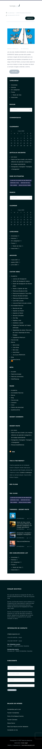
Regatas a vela (17, 320)
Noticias (13, 87)
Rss (13, 451)
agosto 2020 (14, 262)
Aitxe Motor (16, 352)
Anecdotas (14, 85)
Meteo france (11, 723)
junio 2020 (14, 264)
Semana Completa (18, 315)
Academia (14, 276)
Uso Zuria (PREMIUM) (19, 354)
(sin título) (14, 157)
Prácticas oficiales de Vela (20, 291)
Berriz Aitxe (16, 345)
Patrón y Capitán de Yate (20, 288)
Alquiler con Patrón (18, 310)
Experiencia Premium (19, 337)
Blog (12, 357)
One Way (15, 318)
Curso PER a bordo (18, 300)
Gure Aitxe (16, 347)
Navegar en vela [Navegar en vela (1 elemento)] (25, 182)
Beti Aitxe (15, 349)
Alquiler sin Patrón (18, 313)
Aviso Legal (24, 743)
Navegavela (26, 48)
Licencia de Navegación (19, 278)
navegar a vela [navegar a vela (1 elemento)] (14, 182)
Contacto (30, 18)
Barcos (13, 342)
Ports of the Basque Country (15, 716)
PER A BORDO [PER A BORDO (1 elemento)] (13, 185)
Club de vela (14, 340)
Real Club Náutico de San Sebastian (17, 726)
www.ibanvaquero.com (28, 745)
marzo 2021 (14, 259)
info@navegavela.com (13, 634)
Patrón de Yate (17, 95)
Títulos (13, 92)
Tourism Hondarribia (13, 712)
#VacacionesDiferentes (17, 444)
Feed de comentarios (17, 376)
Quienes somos (15, 409)
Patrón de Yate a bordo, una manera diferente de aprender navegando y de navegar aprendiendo (21, 162)
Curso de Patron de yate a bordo (22, 303)
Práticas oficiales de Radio (20, 295)
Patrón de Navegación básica (21, 281)
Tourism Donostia (12, 719)
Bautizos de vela (17, 308)
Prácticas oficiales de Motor (20, 298)
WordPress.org (15, 379)
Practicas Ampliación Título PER (22, 293)
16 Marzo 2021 (15, 48)
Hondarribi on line (12, 730)
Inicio (12, 405)
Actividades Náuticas (17, 305)
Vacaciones (14, 97)
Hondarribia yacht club (14, 709)
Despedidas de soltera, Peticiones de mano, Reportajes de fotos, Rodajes (22, 333)
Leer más (14, 71)
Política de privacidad (17, 407)
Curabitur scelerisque (26, 472)
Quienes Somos (15, 359)
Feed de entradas (16, 374)
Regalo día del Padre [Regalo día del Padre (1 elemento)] (25, 185)
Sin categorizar (15, 89)
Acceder (13, 371)
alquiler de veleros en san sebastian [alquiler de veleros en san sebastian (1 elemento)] (20, 180)
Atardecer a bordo (18, 323)
